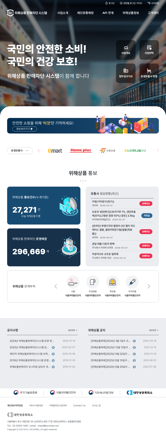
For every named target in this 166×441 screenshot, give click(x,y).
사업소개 (62, 13)
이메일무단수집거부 (58, 408)
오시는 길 (96, 408)
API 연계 (108, 13)
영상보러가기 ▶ (24, 128)
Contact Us (79, 408)
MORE (73, 335)
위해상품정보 (131, 13)
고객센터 (153, 13)
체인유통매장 (85, 13)
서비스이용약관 (36, 408)
